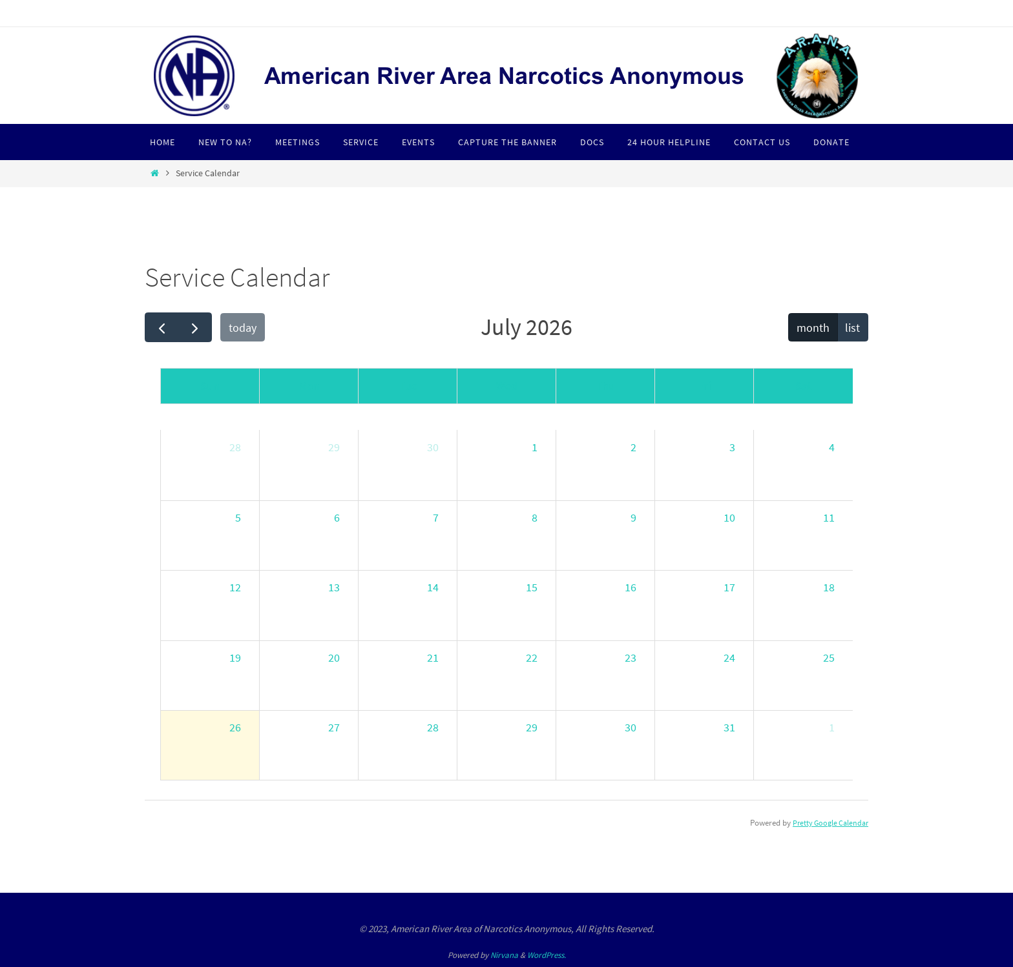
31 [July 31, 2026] (729, 727)
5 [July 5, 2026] (238, 517)
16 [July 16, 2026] (630, 587)
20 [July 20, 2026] (334, 657)
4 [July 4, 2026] (832, 447)
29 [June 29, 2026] (334, 447)
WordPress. (546, 955)
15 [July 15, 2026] (532, 587)
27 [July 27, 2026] (334, 727)
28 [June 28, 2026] (235, 447)
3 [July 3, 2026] (732, 447)
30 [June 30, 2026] (433, 447)
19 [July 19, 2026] (235, 657)
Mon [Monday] (309, 385)
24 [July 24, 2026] (729, 657)
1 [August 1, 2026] (832, 727)
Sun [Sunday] (210, 385)
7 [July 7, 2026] (436, 517)
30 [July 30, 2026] (630, 727)
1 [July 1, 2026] (535, 447)
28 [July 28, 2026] (433, 727)
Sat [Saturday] (803, 385)
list (852, 327)
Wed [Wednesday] (506, 385)
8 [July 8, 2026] (535, 517)
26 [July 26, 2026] (235, 727)
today (242, 327)
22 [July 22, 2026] (532, 657)
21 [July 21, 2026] (433, 657)
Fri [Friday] (704, 385)
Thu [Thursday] (605, 385)
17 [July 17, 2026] (729, 587)
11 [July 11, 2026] (829, 517)
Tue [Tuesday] (408, 385)
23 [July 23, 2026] (630, 657)
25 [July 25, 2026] (829, 657)
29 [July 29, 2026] (532, 727)
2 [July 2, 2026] (633, 447)
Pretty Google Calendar (828, 823)
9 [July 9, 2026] (633, 517)
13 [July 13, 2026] (334, 587)
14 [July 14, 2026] (433, 587)
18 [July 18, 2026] (829, 587)
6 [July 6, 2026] (337, 517)
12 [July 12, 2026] (235, 587)
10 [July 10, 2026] (729, 517)
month (813, 327)
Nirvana (504, 955)
